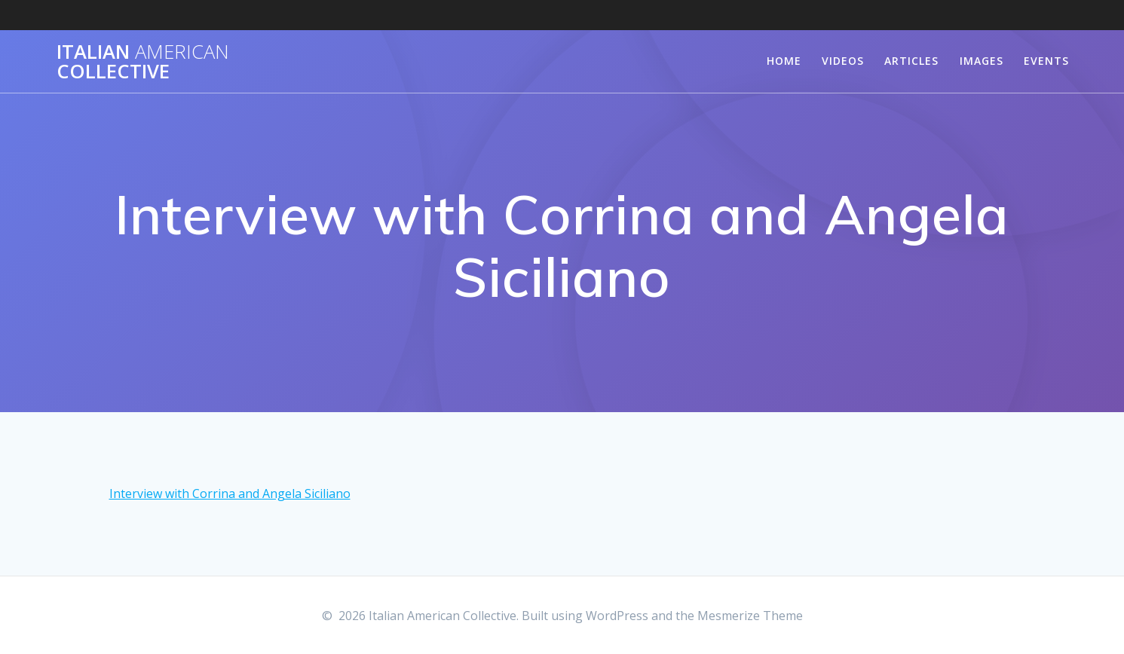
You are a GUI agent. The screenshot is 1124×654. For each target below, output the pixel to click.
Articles (911, 60)
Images (981, 60)
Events (1046, 60)
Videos (843, 60)
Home (784, 60)
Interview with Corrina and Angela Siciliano (230, 493)
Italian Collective (143, 61)
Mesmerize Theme (750, 615)
